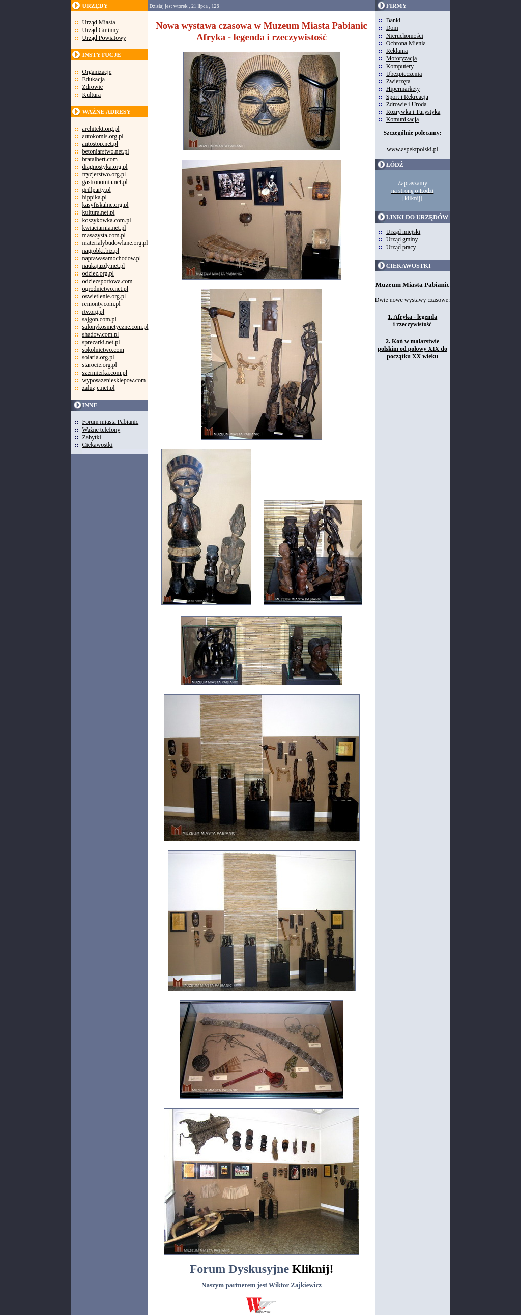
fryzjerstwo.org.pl (104, 174)
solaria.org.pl (98, 357)
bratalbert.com (100, 159)
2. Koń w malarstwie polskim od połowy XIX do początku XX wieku (412, 349)
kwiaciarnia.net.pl (104, 227)
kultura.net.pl (98, 212)
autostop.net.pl (100, 143)
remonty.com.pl (101, 304)
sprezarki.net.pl (101, 342)
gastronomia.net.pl (105, 182)
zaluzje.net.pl (98, 387)
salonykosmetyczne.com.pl (115, 326)
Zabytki (91, 437)
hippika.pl (94, 197)
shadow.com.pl (100, 334)
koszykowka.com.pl (106, 220)
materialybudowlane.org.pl (115, 243)
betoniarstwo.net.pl (105, 151)
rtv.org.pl (93, 311)
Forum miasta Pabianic (110, 421)
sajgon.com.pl (99, 319)
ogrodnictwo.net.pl (105, 288)
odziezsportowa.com (107, 281)
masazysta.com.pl (104, 235)
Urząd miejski (403, 231)
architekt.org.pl (101, 128)
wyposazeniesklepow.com (114, 380)
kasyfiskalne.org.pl (105, 204)
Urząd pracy (401, 247)
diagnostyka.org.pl (105, 166)
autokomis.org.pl (103, 136)
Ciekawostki (97, 444)
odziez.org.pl (98, 273)
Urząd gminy (402, 239)
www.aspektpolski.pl (412, 149)
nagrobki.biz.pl (101, 250)
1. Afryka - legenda (412, 316)
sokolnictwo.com (103, 349)
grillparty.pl (96, 189)
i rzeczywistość (412, 324)
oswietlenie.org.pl (104, 296)
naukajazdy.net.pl (103, 265)
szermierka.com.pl (105, 372)
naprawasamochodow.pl (111, 258)
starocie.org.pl (99, 365)
